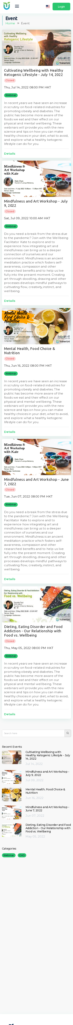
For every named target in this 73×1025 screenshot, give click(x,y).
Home (10, 23)
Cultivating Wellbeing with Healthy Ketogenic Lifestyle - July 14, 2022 (48, 755)
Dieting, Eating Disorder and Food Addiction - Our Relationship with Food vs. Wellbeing (33, 631)
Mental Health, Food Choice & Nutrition (45, 791)
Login (61, 6)
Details (9, 153)
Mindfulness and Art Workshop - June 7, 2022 (47, 808)
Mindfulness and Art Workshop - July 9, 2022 (47, 773)
